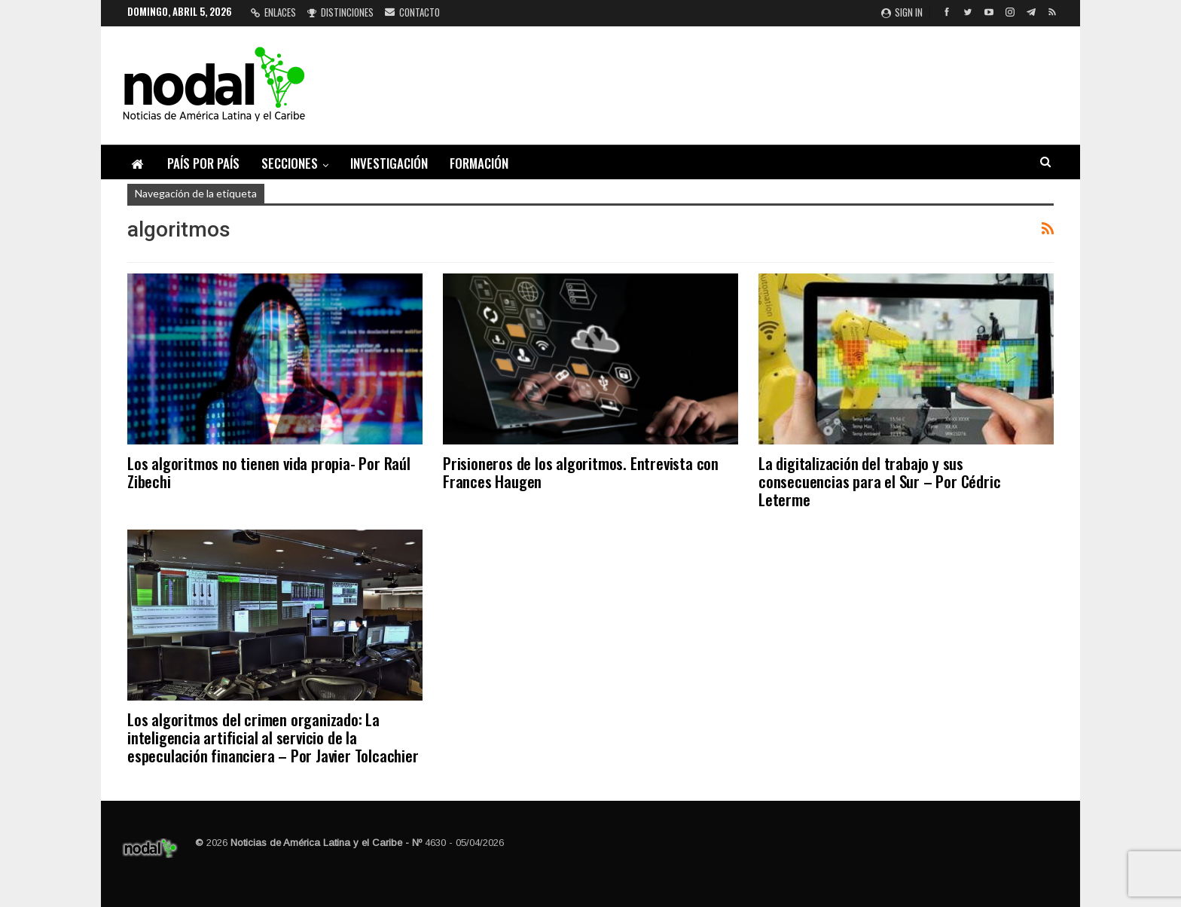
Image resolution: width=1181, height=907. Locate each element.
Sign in (902, 12)
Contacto (412, 12)
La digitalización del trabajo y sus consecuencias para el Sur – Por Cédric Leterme (879, 481)
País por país (203, 163)
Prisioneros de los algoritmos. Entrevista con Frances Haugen (581, 472)
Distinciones (340, 12)
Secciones (289, 163)
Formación (479, 163)
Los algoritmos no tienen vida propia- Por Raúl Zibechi (268, 472)
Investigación (389, 163)
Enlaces (273, 12)
